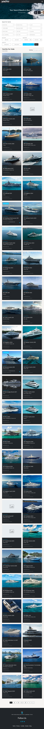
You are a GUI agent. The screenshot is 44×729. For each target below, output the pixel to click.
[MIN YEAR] (6, 40)
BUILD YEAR (4, 37)
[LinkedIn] (24, 722)
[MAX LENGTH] (16, 44)
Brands (27, 726)
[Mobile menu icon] (42, 1)
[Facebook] (23, 722)
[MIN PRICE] (27, 40)
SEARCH (28, 44)
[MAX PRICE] (37, 40)
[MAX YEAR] (16, 40)
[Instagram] (21, 722)
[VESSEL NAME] (8, 28)
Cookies (22, 726)
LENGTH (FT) (4, 42)
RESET (36, 44)
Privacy (18, 726)
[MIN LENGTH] (6, 44)
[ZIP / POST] (22, 31)
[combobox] (8, 25)
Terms (14, 726)
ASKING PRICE (25, 37)
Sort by (31, 50)
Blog (30, 726)
